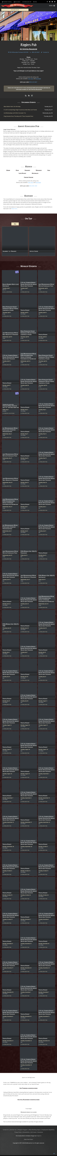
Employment (45, 1130)
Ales (23, 224)
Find (35, 2)
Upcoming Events (28, 102)
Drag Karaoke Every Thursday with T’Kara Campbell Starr (18, 116)
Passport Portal (7, 2)
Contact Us (45, 52)
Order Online (28, 74)
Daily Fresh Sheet (28, 1140)
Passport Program (22, 1130)
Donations (40, 1133)
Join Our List (13, 1130)
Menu (8, 170)
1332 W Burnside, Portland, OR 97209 (18, 52)
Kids (17, 170)
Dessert (27, 170)
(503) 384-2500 (33, 186)
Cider (41, 224)
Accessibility (26, 1133)
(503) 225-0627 (35, 52)
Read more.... (15, 209)
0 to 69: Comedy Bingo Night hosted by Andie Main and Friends (20, 110)
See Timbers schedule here (28, 1089)
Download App (26, 2)
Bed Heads (17, 2)
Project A (39, 1137)
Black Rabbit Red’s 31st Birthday (12, 106)
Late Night (22, 173)
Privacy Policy (17, 1133)
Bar (49, 170)
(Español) (51, 1130)
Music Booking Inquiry (34, 1130)
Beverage (35, 173)
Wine (32, 224)
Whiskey (39, 170)
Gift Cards (33, 1133)
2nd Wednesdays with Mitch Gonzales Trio (15, 113)
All (15, 224)
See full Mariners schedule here (28, 1100)
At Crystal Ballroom (28, 49)
